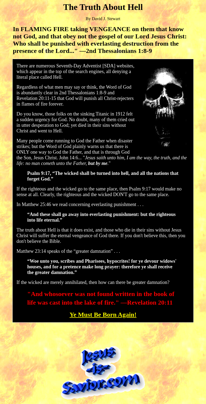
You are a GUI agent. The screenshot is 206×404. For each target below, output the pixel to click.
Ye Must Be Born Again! (102, 314)
